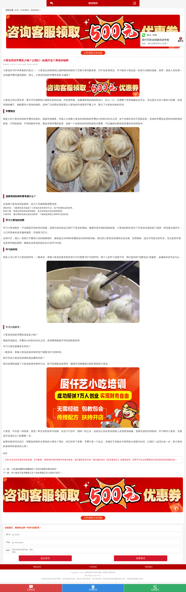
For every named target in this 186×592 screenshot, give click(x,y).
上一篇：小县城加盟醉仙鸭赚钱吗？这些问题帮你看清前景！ (30, 469)
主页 (17, 10)
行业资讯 (25, 10)
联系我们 (149, 567)
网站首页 (37, 567)
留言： (8, 550)
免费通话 (140, 558)
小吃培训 (93, 567)
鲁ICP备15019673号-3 (93, 576)
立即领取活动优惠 (93, 53)
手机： (8, 542)
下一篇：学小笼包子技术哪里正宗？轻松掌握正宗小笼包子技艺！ (32, 473)
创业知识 (35, 10)
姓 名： (9, 534)
